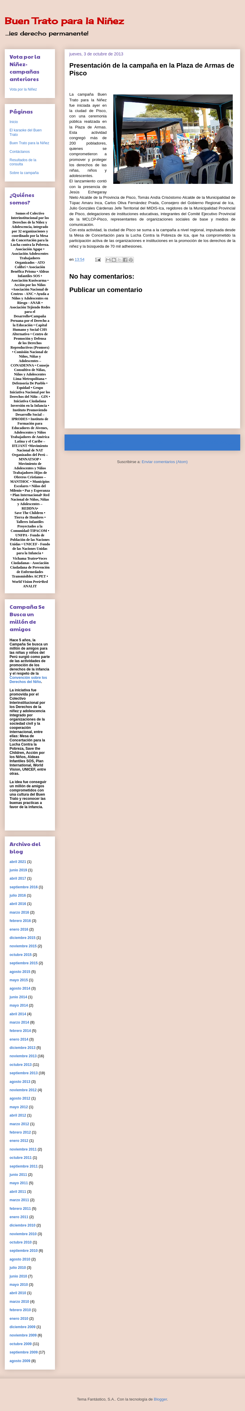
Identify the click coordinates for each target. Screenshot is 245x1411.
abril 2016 (18, 904)
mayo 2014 (19, 1005)
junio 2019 (18, 870)
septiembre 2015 (24, 963)
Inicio (158, 442)
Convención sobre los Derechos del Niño (28, 680)
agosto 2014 (20, 988)
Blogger (160, 1399)
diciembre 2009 (23, 1327)
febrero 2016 (20, 921)
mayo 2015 (19, 980)
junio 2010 (18, 1276)
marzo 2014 (19, 1022)
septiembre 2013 (24, 1073)
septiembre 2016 (24, 887)
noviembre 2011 (23, 1149)
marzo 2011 (19, 1200)
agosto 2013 (20, 1082)
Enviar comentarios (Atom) (165, 462)
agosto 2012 (20, 1098)
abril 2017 (18, 878)
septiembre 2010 (24, 1251)
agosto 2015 (20, 972)
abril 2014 (18, 1014)
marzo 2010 (19, 1302)
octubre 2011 (21, 1158)
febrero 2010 (20, 1310)
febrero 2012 (20, 1132)
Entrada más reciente (91, 442)
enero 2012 (19, 1141)
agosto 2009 (20, 1361)
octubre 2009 (21, 1344)
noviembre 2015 (23, 946)
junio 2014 (18, 997)
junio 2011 (18, 1175)
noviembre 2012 (23, 1090)
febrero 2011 (20, 1209)
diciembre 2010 (23, 1225)
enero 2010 (19, 1319)
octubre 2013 (21, 1065)
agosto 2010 (20, 1259)
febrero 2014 (20, 1031)
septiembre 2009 (24, 1352)
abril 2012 (18, 1115)
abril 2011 (18, 1192)
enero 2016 (19, 929)
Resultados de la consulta (23, 162)
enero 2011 (19, 1217)
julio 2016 (18, 895)
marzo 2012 (19, 1124)
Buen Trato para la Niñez (64, 20)
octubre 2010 (21, 1242)
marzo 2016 (19, 912)
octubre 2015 (21, 955)
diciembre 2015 (23, 938)
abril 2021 (18, 862)
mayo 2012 (19, 1107)
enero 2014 (19, 1039)
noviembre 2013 (23, 1056)
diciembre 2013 (23, 1048)
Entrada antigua (219, 442)
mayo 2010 (19, 1285)
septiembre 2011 (24, 1166)
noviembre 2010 (23, 1234)
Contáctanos (20, 152)
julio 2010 (18, 1268)
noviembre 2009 (23, 1335)
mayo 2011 (19, 1183)
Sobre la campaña (24, 173)
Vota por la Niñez (23, 89)
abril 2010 (18, 1293)
